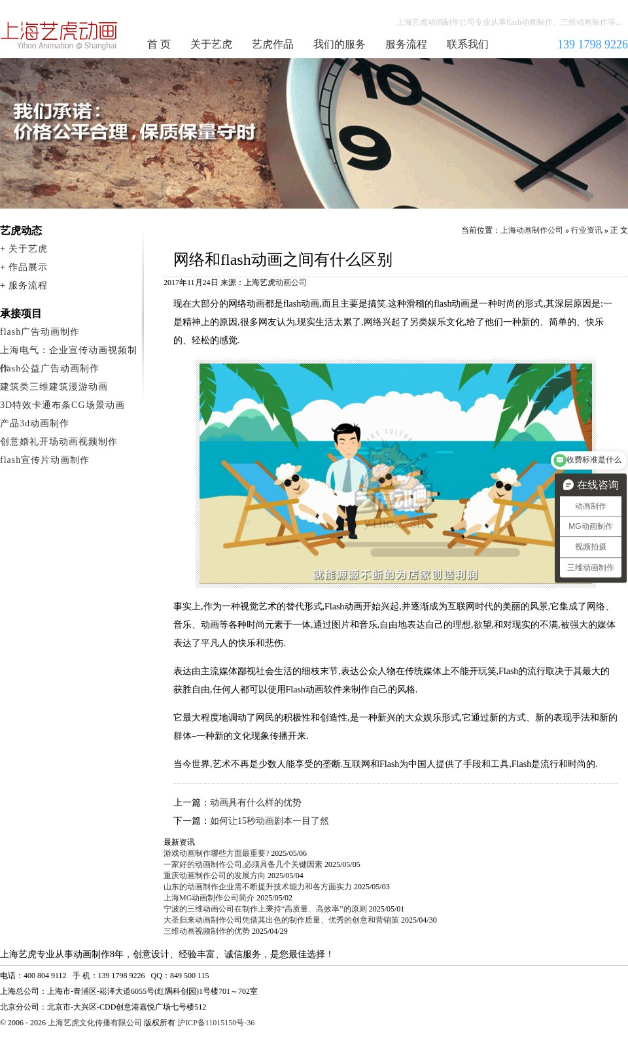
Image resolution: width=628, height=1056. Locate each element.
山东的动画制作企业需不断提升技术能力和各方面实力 (258, 886)
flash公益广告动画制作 (49, 368)
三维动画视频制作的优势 (207, 931)
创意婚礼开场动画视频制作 (59, 442)
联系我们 (468, 44)
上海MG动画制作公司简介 (209, 897)
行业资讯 (586, 230)
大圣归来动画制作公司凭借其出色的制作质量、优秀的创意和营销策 (281, 920)
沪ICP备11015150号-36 (215, 1022)
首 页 (159, 44)
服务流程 (406, 44)
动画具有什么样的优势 (256, 803)
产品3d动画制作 (34, 423)
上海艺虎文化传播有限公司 (95, 1022)
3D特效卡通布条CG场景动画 (62, 405)
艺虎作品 (273, 44)
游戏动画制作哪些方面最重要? (216, 853)
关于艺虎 (211, 44)
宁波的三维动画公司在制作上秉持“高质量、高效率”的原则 (265, 908)
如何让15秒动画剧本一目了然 (269, 821)
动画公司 (291, 282)
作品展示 (28, 267)
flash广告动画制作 (40, 332)
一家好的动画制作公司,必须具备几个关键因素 (243, 864)
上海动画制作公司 (59, 35)
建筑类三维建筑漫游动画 (54, 387)
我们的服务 (339, 44)
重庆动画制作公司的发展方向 (215, 875)
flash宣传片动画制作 (45, 460)
